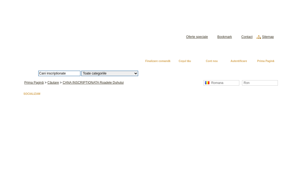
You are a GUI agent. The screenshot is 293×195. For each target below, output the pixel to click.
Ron (247, 83)
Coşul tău (185, 61)
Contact (247, 37)
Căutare (53, 82)
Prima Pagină (265, 61)
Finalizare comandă (158, 61)
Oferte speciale (197, 37)
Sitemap (268, 37)
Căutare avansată (166, 73)
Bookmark (224, 37)
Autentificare (238, 61)
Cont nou (212, 61)
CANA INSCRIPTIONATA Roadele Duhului (93, 82)
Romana (214, 83)
